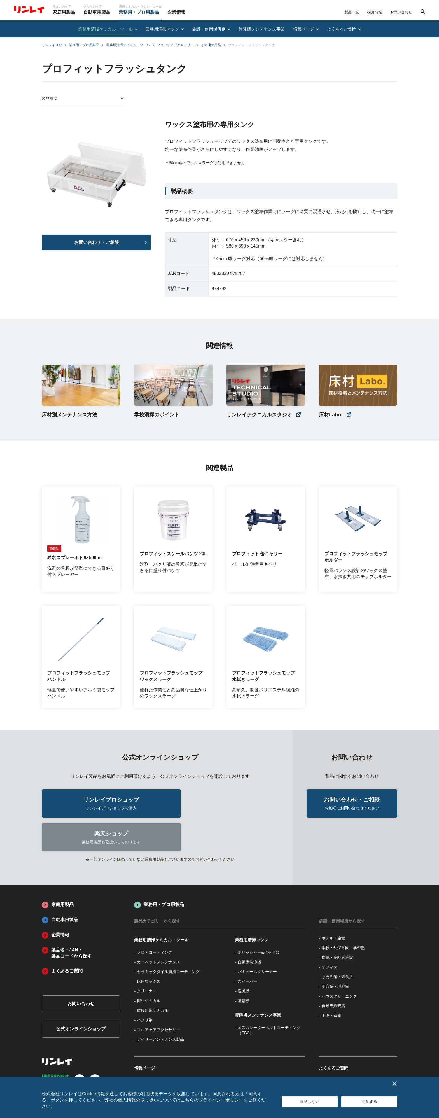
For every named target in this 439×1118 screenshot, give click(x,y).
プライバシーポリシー (221, 1100)
